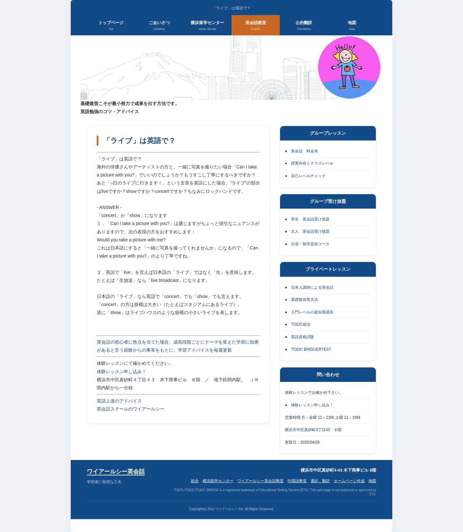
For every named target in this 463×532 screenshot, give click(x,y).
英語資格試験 (302, 337)
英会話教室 (255, 26)
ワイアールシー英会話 (116, 471)
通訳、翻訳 (320, 481)
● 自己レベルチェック (305, 176)
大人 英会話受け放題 (310, 231)
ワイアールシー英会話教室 (260, 481)
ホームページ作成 (349, 481)
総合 (195, 481)
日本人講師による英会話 (312, 287)
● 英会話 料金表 (301, 151)
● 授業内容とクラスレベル (309, 163)
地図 (352, 26)
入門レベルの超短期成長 (312, 312)
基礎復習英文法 (304, 299)
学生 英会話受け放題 (310, 219)
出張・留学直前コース (310, 244)
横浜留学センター (207, 26)
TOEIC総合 (300, 324)
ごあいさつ (159, 26)
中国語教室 (297, 481)
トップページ (110, 26)
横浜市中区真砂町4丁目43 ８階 (313, 430)
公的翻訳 (303, 26)
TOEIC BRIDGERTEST (311, 349)
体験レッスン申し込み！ (121, 371)
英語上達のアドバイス (119, 400)
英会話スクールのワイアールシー (130, 408)
